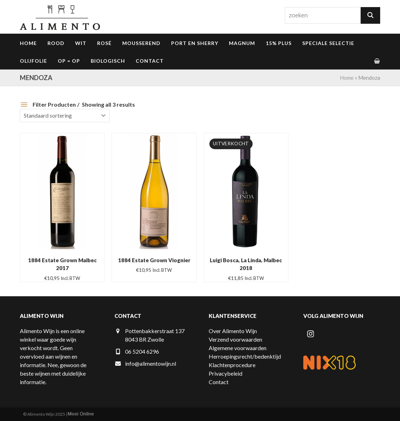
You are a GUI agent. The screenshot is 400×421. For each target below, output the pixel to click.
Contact (219, 381)
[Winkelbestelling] (64, 115)
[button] (377, 60)
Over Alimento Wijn (233, 330)
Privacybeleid (225, 373)
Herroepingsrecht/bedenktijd (245, 356)
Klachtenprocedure (232, 364)
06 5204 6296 (142, 351)
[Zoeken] (370, 15)
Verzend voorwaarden (235, 339)
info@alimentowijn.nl (150, 363)
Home (347, 77)
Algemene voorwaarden (237, 347)
